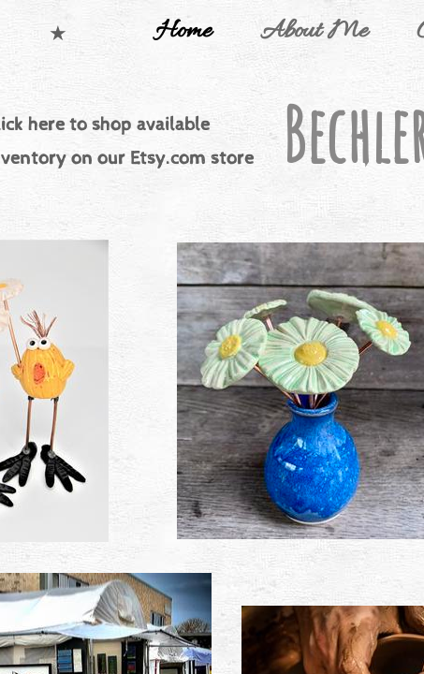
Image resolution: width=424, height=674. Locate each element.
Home (183, 32)
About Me (314, 32)
